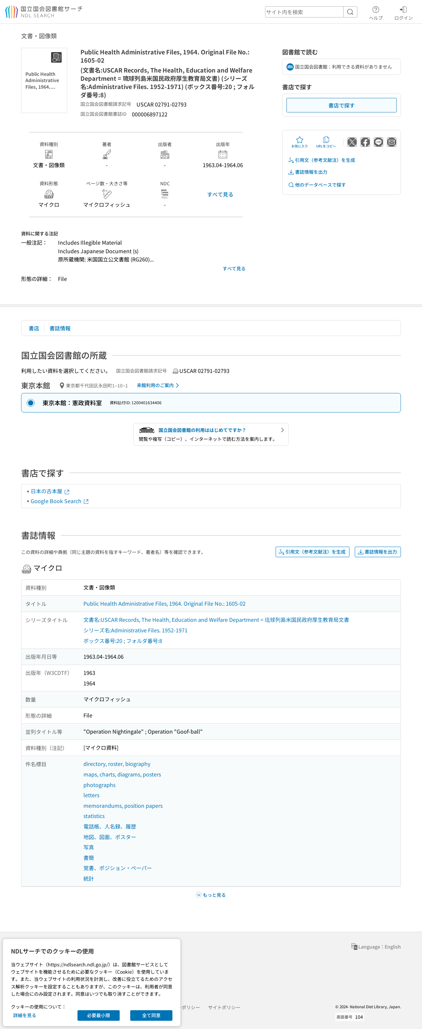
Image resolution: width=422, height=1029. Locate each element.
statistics (94, 816)
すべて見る (220, 194)
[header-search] (311, 11)
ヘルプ (376, 12)
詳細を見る (24, 1015)
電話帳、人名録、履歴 (109, 826)
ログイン (403, 12)
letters (91, 795)
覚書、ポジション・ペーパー (117, 868)
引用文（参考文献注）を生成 (321, 160)
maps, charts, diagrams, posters (122, 774)
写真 (88, 847)
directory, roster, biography (116, 764)
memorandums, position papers (123, 805)
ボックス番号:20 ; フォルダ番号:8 (122, 641)
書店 (34, 328)
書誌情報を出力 (307, 171)
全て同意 (151, 1015)
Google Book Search (60, 501)
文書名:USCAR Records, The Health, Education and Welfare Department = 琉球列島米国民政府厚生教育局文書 (216, 619)
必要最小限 (98, 1015)
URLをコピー (326, 142)
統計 (88, 878)
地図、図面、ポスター (109, 837)
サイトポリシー (224, 1007)
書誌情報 (60, 328)
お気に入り (299, 142)
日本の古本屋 (50, 491)
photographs (99, 785)
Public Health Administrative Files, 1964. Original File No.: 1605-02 (164, 603)
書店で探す (341, 105)
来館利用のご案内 (159, 385)
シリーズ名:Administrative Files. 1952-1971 (135, 630)
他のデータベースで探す (317, 184)
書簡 (88, 858)
